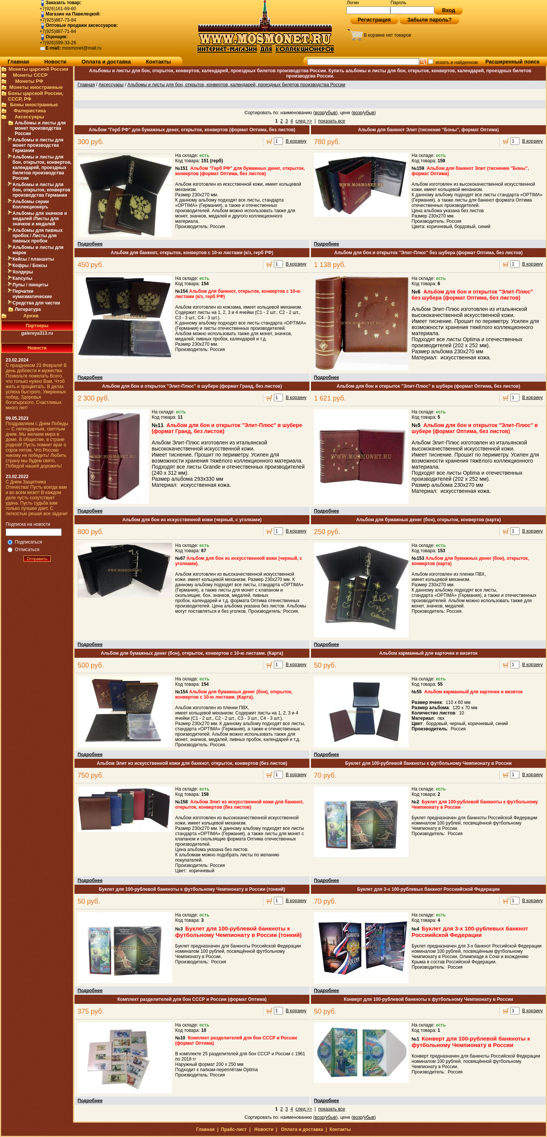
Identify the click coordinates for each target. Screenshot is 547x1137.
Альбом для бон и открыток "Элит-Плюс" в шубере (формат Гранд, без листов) (192, 386)
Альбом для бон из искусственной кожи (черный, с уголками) (192, 519)
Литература (28, 309)
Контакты (158, 62)
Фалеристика (30, 110)
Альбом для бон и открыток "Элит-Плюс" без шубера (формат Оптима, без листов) (428, 252)
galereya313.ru (37, 333)
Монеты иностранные (35, 87)
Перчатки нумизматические (32, 294)
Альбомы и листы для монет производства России (40, 128)
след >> (303, 121)
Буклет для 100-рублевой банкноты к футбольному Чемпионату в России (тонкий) (192, 889)
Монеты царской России (38, 69)
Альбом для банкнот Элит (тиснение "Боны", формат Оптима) (428, 129)
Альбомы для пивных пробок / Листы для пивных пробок (37, 236)
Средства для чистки (36, 303)
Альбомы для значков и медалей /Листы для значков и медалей (39, 219)
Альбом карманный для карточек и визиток (428, 653)
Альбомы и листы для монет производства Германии (38, 145)
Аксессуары (29, 117)
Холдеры (22, 272)
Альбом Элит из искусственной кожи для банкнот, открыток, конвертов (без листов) (192, 763)
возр (319, 112)
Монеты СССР (30, 75)
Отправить (37, 558)
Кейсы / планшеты (33, 259)
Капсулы (22, 278)
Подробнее (90, 244)
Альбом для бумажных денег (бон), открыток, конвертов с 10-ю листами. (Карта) (192, 653)
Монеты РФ (29, 81)
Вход (448, 10)
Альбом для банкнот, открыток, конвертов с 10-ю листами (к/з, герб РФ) (192, 252)
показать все (331, 121)
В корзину (296, 141)
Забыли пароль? (429, 20)
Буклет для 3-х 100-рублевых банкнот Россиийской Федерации (428, 889)
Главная (18, 62)
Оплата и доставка (106, 62)
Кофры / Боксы (29, 265)
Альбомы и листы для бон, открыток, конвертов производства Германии (41, 190)
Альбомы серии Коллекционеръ (30, 204)
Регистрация (374, 20)
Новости (55, 62)
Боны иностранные (34, 104)
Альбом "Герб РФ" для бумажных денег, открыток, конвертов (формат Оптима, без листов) (192, 129)
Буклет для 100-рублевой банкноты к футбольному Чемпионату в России (428, 763)
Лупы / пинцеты (30, 284)
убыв (330, 112)
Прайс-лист (234, 1129)
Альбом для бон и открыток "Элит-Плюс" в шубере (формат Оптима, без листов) (428, 386)
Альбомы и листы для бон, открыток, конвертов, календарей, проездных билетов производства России (41, 167)
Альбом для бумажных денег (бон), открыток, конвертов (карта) (428, 519)
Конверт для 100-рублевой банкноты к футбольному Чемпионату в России (428, 999)
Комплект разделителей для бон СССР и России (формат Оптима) (192, 999)
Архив (31, 315)
